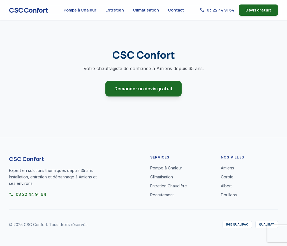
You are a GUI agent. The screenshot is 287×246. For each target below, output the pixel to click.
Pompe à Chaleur (80, 10)
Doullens (229, 194)
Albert (226, 185)
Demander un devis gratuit (143, 89)
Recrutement (162, 194)
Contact (176, 10)
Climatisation (146, 10)
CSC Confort (28, 10)
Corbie (227, 176)
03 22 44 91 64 (217, 10)
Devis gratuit (258, 10)
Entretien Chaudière (168, 185)
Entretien (114, 10)
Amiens (227, 167)
